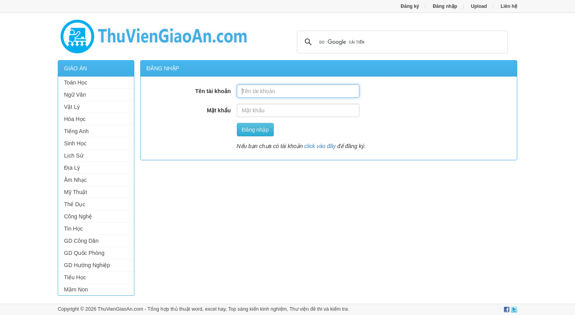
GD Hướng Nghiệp (87, 265)
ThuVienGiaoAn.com (120, 309)
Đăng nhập (445, 6)
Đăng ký (410, 6)
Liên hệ (509, 6)
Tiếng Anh (76, 131)
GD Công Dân (81, 241)
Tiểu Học (75, 277)
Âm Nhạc (75, 180)
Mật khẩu (219, 110)
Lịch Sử (73, 155)
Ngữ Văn (75, 95)
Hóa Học (75, 119)
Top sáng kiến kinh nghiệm (257, 309)
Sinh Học (75, 143)
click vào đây (320, 146)
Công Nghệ (78, 216)
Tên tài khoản (213, 91)
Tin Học (73, 228)
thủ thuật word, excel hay (197, 309)
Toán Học (75, 82)
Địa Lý (72, 168)
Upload (479, 6)
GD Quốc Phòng (84, 253)
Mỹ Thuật (75, 192)
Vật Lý (72, 107)
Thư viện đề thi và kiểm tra (318, 309)
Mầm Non (76, 289)
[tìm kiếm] (401, 42)
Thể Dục (74, 204)
